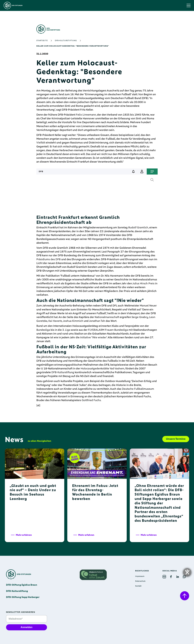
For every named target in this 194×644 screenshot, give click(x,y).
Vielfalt (40, 142)
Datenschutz (140, 581)
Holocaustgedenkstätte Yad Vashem (102, 368)
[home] (13, 5)
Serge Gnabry (140, 317)
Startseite (42, 41)
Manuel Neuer (148, 305)
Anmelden (26, 627)
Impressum (139, 576)
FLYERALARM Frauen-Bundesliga (108, 330)
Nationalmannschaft (107, 317)
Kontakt (138, 586)
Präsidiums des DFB (48, 259)
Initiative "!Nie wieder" (93, 337)
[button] (188, 5)
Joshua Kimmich (73, 321)
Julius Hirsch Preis (143, 283)
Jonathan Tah (97, 321)
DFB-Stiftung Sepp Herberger (22, 597)
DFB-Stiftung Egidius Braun (21, 585)
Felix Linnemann (86, 114)
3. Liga (66, 330)
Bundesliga (43, 330)
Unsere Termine (176, 439)
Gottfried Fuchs (91, 400)
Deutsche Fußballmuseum (138, 389)
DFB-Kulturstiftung (66, 41)
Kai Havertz (55, 321)
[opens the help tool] (187, 572)
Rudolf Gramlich (138, 227)
